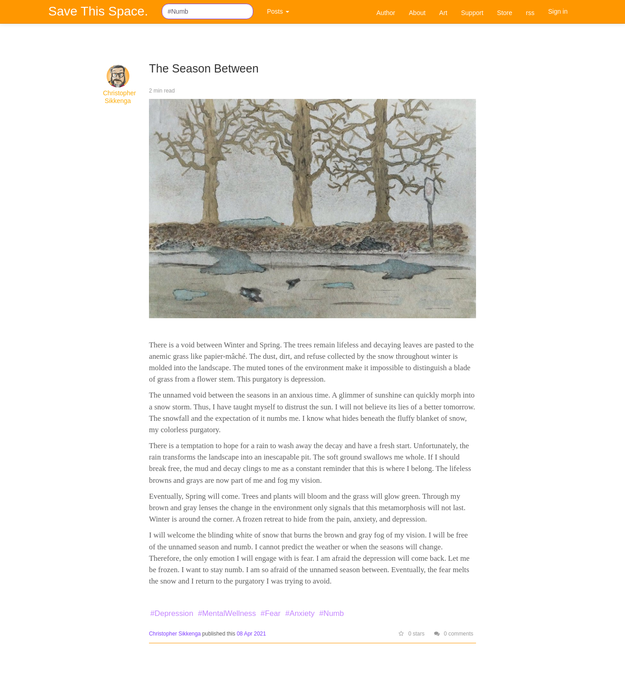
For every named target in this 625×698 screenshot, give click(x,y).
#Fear (271, 613)
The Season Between (204, 68)
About (417, 12)
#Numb (331, 613)
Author (385, 12)
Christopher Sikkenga (119, 96)
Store (504, 12)
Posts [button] (278, 11)
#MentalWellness (227, 613)
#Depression (171, 613)
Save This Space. (98, 11)
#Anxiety (299, 613)
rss (530, 12)
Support (472, 12)
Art (443, 12)
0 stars (412, 634)
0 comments (453, 634)
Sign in (558, 11)
